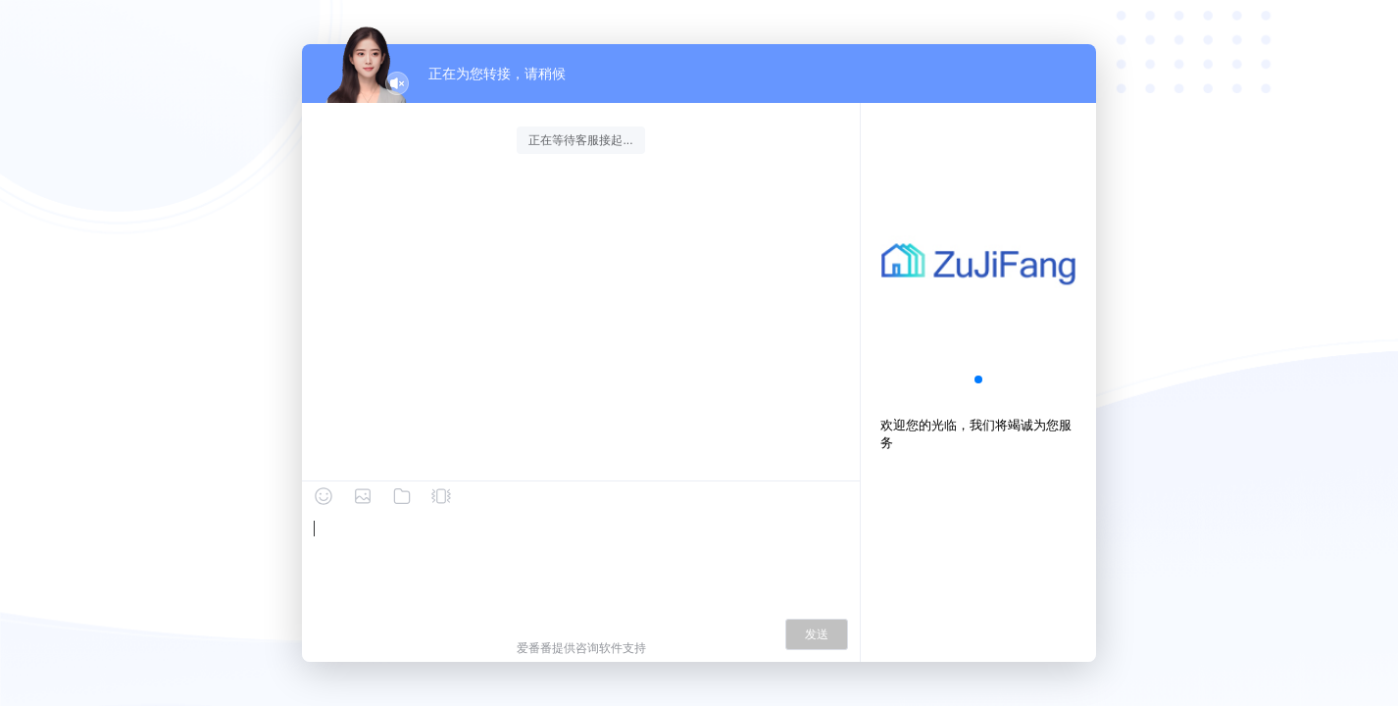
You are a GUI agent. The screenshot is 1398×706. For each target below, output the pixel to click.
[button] (978, 379)
